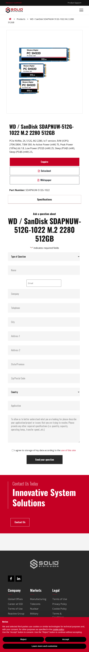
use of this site (68, 450)
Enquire (44, 162)
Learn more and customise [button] (44, 646)
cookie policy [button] (58, 629)
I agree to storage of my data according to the (45, 450)
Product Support (74, 3)
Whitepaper (44, 180)
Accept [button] (65, 639)
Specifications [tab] (44, 199)
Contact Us (20, 522)
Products (21, 19)
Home (10, 19)
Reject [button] (23, 639)
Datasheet (44, 171)
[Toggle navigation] (80, 10)
